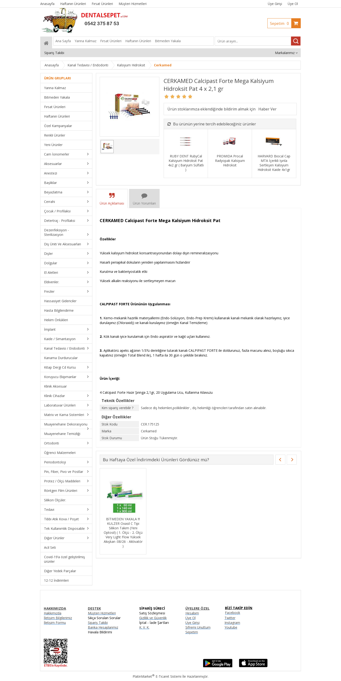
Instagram (232, 622)
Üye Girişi (275, 3)
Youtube (230, 627)
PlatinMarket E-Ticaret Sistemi (157, 676)
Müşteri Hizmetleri (102, 613)
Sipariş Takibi (98, 622)
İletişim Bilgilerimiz (58, 618)
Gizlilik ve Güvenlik (153, 618)
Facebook (232, 612)
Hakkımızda (52, 613)
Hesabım (192, 613)
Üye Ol (293, 3)
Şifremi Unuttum (198, 627)
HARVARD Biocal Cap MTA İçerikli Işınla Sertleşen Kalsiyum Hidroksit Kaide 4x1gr (274, 163)
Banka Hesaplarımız (103, 627)
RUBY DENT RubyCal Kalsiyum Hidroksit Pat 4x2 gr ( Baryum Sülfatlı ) (186, 163)
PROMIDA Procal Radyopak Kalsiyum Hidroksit (230, 160)
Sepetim (280, 23)
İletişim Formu (55, 622)
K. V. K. (144, 627)
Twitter (229, 618)
